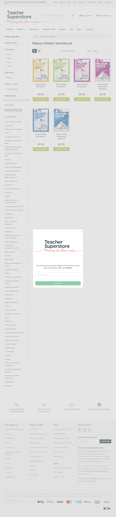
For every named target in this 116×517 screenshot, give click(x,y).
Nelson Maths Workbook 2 (61, 85)
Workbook (8, 386)
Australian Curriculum (12, 137)
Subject (21, 29)
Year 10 (9, 66)
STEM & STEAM (10, 325)
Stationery (8, 321)
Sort (88, 51)
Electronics (9, 192)
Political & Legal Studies (13, 277)
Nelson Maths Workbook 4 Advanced (61, 136)
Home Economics (11, 228)
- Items (103, 15)
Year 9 (9, 62)
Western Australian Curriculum (12, 377)
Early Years (8, 185)
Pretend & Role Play (12, 287)
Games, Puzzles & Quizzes (14, 210)
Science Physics (10, 310)
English (7, 196)
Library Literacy (10, 252)
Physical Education (11, 269)
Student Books (12, 89)
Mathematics (9, 259)
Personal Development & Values (13, 264)
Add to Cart (41, 99)
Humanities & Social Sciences (12, 453)
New (71, 29)
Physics (7, 273)
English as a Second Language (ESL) (12, 201)
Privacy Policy (59, 477)
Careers (7, 160)
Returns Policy (59, 452)
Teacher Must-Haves (12, 340)
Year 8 (9, 58)
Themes (8, 359)
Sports (7, 317)
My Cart (100, 2)
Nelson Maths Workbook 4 (41, 135)
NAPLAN (7, 459)
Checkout (108, 2)
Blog (69, 2)
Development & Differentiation (10, 176)
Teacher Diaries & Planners (14, 333)
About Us (62, 2)
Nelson (9, 77)
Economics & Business (13, 189)
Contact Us (81, 2)
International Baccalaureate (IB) (11, 246)
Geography (9, 214)
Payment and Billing (61, 447)
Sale (79, 29)
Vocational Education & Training (13, 370)
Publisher (9, 72)
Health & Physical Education (11, 222)
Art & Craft (9, 125)
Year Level (34, 29)
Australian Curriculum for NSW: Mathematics (13, 148)
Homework (8, 231)
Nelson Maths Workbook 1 (41, 85)
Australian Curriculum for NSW (13, 142)
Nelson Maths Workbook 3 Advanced (102, 86)
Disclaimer (58, 472)
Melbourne (92, 451)
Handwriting (9, 218)
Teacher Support (11, 344)
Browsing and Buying (62, 429)
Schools (89, 29)
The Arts (8, 355)
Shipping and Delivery (62, 438)
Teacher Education (11, 336)
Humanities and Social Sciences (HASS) (12, 236)
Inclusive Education (12, 242)
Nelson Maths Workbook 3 (82, 85)
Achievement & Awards (13, 122)
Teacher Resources (36, 461)
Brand (62, 29)
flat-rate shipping (91, 478)
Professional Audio (11, 291)
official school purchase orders (96, 471)
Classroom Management (13, 167)
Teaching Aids (10, 348)
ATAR (7, 133)
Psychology (9, 295)
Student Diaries (10, 329)
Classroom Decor (11, 163)
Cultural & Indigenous (12, 171)
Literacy (7, 256)
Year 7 (9, 54)
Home (55, 2)
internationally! (90, 481)
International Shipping (63, 443)
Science (7, 306)
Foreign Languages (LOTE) (14, 206)
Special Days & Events (12, 314)
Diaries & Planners (36, 438)
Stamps (32, 470)
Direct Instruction (11, 181)
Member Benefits (60, 434)
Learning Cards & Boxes (38, 447)
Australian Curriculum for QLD (13, 154)
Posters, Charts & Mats (38, 452)
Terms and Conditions (62, 468)
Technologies (9, 351)
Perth (101, 451)
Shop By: (10, 29)
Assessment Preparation (13, 129)
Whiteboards (9, 382)
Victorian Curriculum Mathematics (12, 364)
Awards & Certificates (38, 434)
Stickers (32, 466)
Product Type (49, 29)
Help (74, 2)
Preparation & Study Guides (12, 282)
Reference (8, 298)
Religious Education (12, 302)
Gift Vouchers (91, 2)
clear (19, 110)
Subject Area (11, 43)
